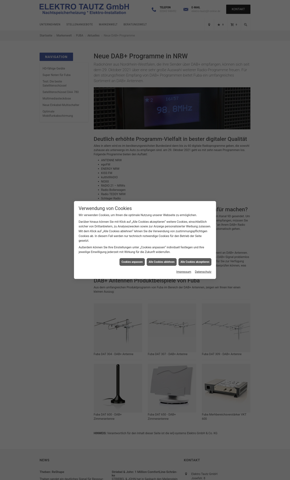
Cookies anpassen (132, 261)
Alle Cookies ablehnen (162, 261)
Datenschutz (203, 272)
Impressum (183, 272)
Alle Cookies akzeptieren (195, 261)
